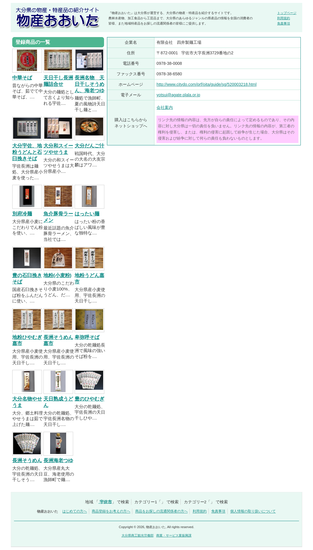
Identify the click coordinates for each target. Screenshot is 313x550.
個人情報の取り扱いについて (253, 511)
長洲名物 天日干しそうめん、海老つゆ (89, 84)
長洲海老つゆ (58, 460)
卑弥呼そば (87, 337)
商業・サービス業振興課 (173, 535)
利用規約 (283, 18)
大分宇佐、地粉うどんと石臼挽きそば (27, 152)
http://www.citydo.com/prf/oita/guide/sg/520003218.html (206, 84)
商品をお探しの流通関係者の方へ (161, 511)
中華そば (22, 78)
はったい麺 (87, 214)
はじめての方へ (74, 511)
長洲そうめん (27, 460)
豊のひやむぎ (89, 399)
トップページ (286, 13)
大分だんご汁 (89, 146)
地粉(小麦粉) (57, 275)
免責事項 (283, 23)
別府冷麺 (22, 214)
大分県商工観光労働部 (138, 535)
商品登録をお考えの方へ (111, 511)
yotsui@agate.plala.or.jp (178, 95)
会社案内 (164, 107)
